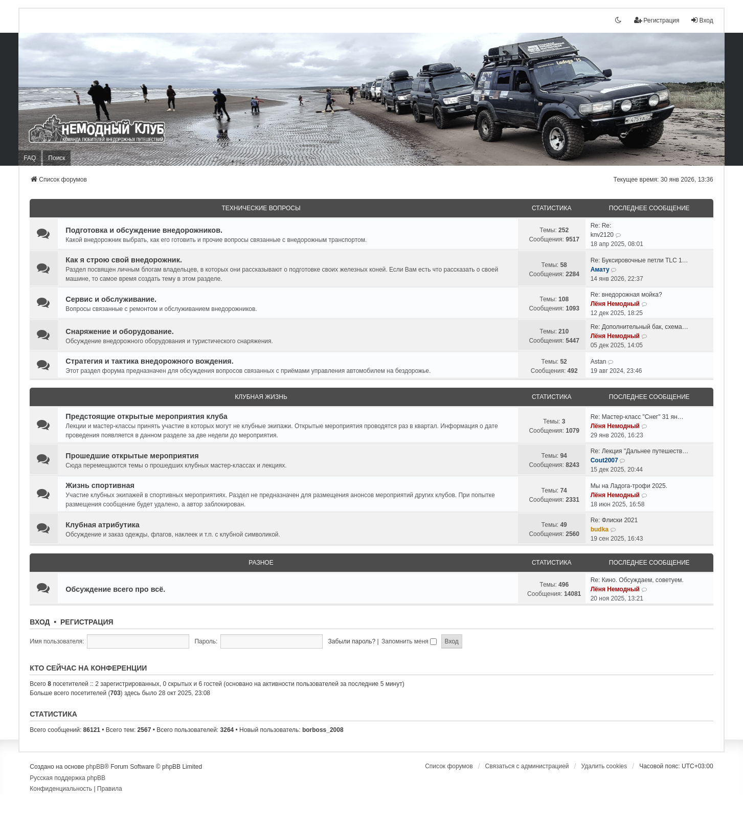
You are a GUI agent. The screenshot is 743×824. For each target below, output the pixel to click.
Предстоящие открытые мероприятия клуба (146, 416)
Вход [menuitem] (701, 20)
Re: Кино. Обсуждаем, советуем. (637, 580)
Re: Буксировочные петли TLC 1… (639, 260)
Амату (600, 269)
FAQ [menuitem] (30, 158)
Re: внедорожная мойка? (626, 294)
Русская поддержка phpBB (67, 778)
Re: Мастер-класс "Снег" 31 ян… (637, 416)
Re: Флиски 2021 (614, 520)
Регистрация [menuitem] (656, 20)
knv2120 (602, 234)
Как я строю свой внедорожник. (123, 260)
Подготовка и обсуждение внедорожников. (143, 230)
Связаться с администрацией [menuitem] (527, 766)
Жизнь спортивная (99, 485)
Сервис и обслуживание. (110, 299)
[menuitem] (61, 789)
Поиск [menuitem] (56, 158)
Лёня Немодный (615, 303)
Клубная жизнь (261, 396)
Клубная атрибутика (102, 525)
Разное (261, 562)
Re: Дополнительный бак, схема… (639, 326)
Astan (598, 361)
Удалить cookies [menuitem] (604, 766)
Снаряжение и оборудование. (119, 331)
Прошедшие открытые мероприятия (131, 456)
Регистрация (87, 622)
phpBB (95, 766)
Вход (40, 622)
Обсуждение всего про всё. (115, 589)
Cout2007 (604, 460)
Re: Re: (601, 225)
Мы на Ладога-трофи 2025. (629, 485)
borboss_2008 (323, 729)
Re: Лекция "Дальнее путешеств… (640, 451)
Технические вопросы (260, 208)
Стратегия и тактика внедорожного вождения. (149, 361)
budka (600, 529)
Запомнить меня (409, 641)
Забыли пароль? (352, 641)
